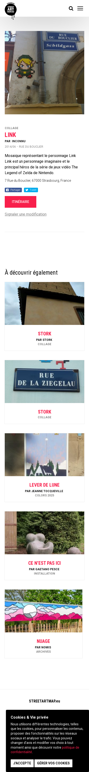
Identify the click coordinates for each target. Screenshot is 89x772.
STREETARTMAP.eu (44, 701)
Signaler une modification (26, 214)
